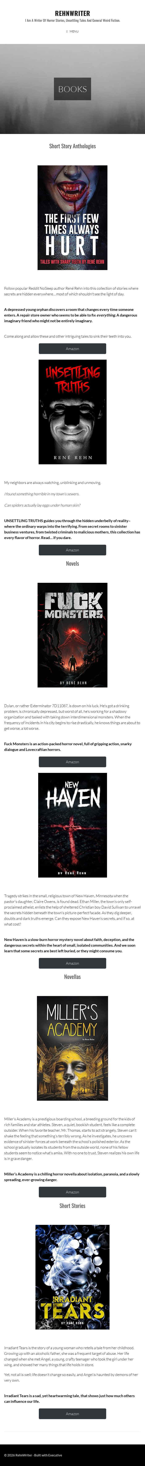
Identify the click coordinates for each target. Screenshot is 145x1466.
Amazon (72, 348)
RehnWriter (72, 13)
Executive (55, 1455)
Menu (74, 31)
